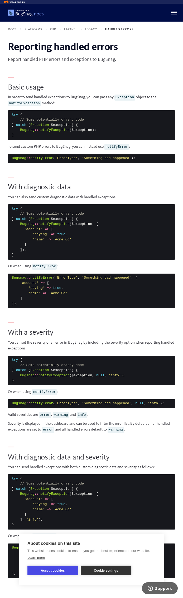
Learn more (36, 558)
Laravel (71, 29)
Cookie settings (106, 570)
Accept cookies (53, 570)
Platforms (34, 29)
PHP (53, 29)
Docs (12, 29)
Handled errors (119, 29)
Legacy (91, 29)
